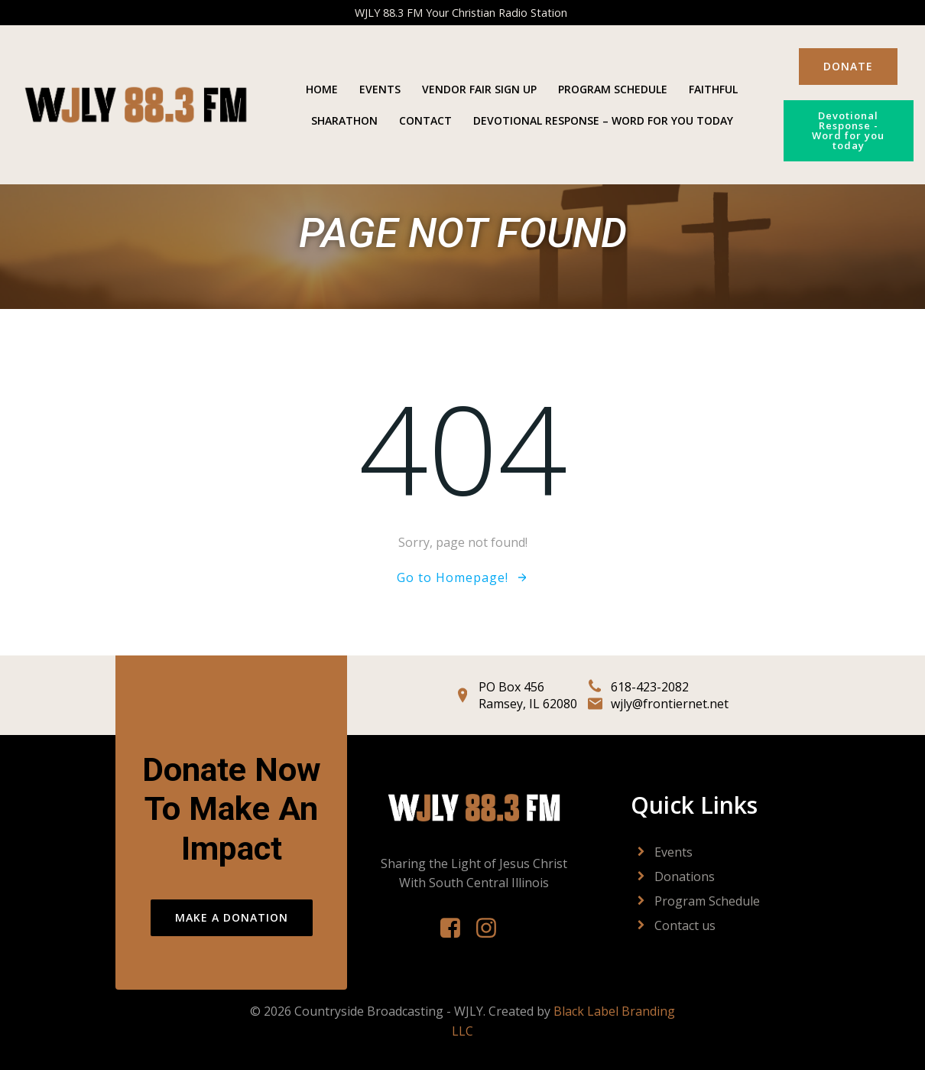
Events (380, 89)
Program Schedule (612, 89)
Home (322, 89)
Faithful (713, 89)
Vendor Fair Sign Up (479, 89)
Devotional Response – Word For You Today (603, 120)
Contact (425, 120)
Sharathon (344, 120)
